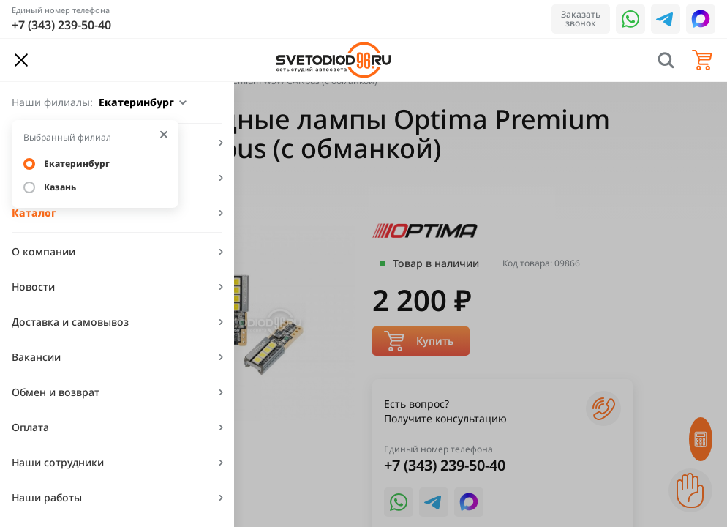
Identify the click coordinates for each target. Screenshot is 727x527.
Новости (33, 287)
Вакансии (36, 357)
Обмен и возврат (55, 392)
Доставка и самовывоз (70, 322)
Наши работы (47, 497)
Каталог (34, 213)
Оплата (30, 427)
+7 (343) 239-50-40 (61, 25)
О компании (43, 251)
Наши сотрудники (58, 462)
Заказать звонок (580, 18)
